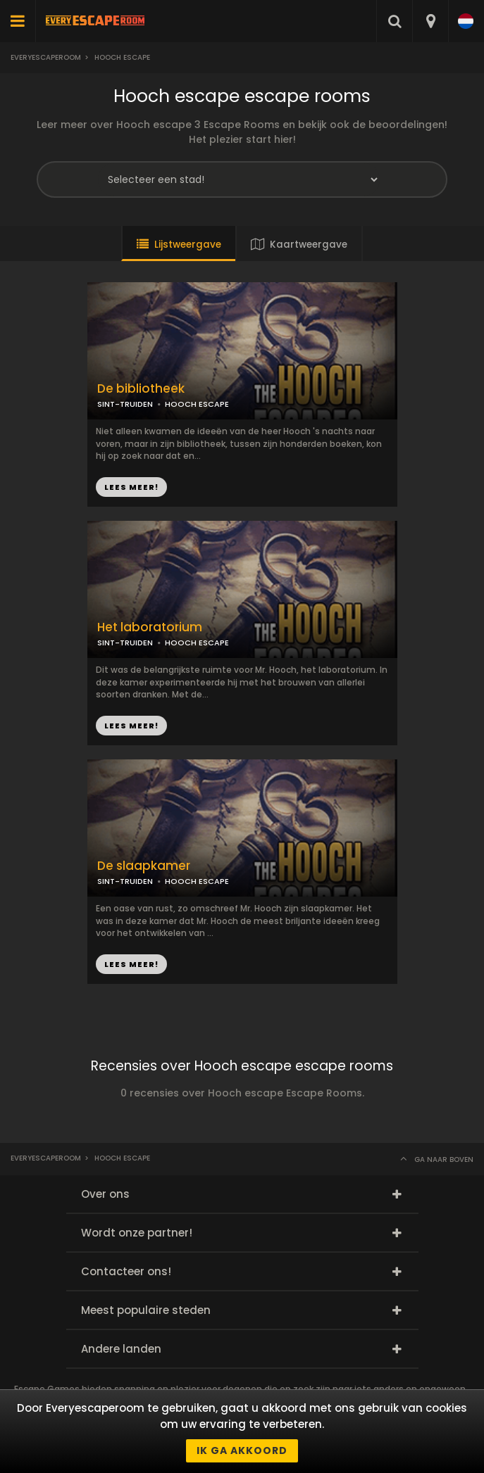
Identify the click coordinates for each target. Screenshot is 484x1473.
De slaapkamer (143, 866)
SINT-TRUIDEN (125, 404)
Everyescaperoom (46, 57)
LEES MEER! (131, 487)
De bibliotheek (141, 388)
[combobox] (430, 21)
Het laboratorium (149, 627)
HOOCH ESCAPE (197, 404)
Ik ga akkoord (242, 1450)
